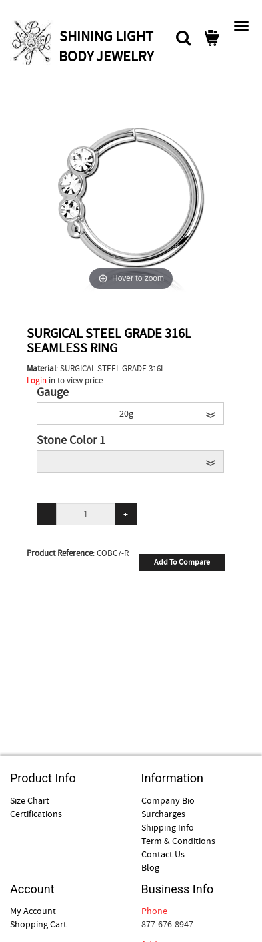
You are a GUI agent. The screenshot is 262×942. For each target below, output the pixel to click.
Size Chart (29, 800)
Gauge (53, 393)
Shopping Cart (38, 924)
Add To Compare (182, 562)
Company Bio (168, 800)
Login (37, 380)
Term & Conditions (178, 841)
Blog (150, 867)
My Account (33, 911)
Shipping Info (167, 827)
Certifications (36, 814)
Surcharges (163, 814)
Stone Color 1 (71, 441)
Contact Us (163, 854)
